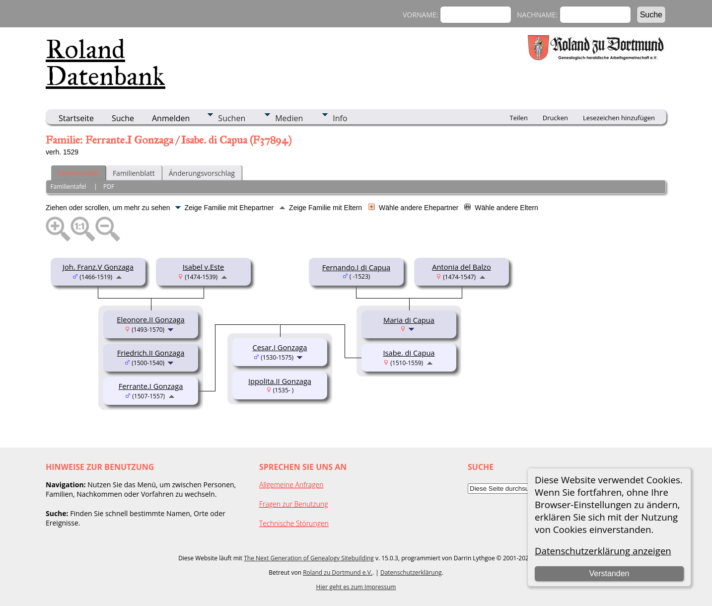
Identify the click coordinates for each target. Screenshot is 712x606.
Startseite (76, 118)
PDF (108, 186)
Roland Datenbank (105, 62)
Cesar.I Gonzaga (280, 347)
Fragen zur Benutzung (293, 504)
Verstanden (609, 573)
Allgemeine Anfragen (291, 484)
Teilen (519, 117)
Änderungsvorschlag (202, 173)
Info (340, 118)
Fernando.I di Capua (356, 267)
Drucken (555, 117)
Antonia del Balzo (461, 267)
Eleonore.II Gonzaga (150, 319)
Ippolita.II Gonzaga (279, 381)
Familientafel (78, 173)
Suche (123, 118)
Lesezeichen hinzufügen (619, 117)
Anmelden (171, 118)
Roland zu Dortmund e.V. (337, 572)
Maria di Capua (408, 320)
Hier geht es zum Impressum (356, 587)
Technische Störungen (294, 523)
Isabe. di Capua (408, 353)
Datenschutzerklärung (411, 572)
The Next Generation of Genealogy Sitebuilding (309, 558)
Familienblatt (134, 173)
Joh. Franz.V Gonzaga (98, 267)
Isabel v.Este (203, 267)
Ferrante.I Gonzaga (151, 386)
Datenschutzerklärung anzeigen (603, 550)
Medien (289, 118)
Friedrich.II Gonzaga (151, 353)
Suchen (231, 118)
